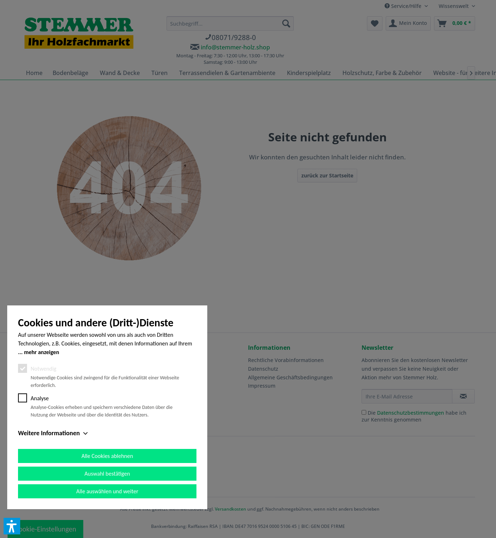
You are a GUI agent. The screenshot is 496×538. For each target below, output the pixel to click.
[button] (12, 526)
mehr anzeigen (41, 352)
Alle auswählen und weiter (107, 491)
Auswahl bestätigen (107, 473)
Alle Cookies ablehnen (107, 456)
